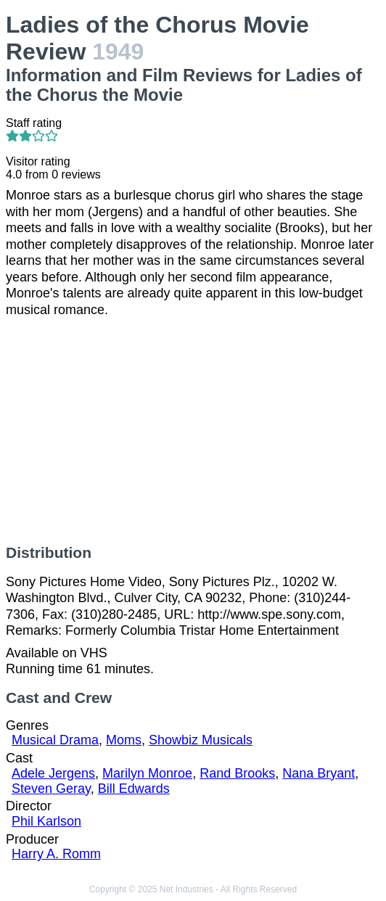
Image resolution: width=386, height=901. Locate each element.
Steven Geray (51, 788)
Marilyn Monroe (147, 773)
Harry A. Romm (56, 854)
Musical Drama (55, 740)
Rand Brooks (237, 773)
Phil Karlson (46, 821)
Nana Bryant (318, 773)
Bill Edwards (134, 788)
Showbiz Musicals (200, 740)
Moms (123, 740)
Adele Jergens (53, 773)
